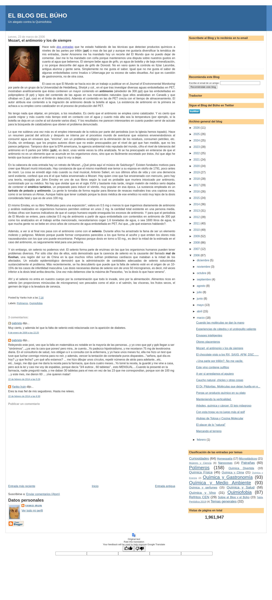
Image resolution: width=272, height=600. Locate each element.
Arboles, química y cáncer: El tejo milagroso (223, 405)
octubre (202, 273)
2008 (196, 242)
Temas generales (223, 501)
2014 (196, 204)
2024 (196, 140)
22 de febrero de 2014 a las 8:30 (24, 396)
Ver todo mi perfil (32, 510)
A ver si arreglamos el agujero (215, 373)
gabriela (17, 323)
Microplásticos (248, 458)
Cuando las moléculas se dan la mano (220, 322)
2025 (196, 134)
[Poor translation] (139, 549)
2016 (196, 191)
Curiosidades (199, 458)
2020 (196, 166)
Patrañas (248, 463)
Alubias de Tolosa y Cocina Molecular (219, 418)
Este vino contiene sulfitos (212, 367)
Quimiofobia (35, 303)
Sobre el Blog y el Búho (233, 497)
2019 (196, 172)
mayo (201, 304)
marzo (201, 317)
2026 (196, 127)
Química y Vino (202, 493)
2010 (196, 229)
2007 (196, 248)
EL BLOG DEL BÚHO (37, 15)
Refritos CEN (199, 497)
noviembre (204, 266)
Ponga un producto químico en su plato (221, 392)
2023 (196, 146)
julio (200, 292)
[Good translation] (128, 549)
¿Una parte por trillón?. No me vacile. (219, 360)
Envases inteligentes (209, 335)
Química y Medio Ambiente (220, 482)
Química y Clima (233, 472)
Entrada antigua (165, 486)
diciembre (203, 260)
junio (200, 298)
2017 (196, 185)
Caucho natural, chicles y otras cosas (219, 380)
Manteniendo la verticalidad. (214, 399)
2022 (196, 153)
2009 (196, 236)
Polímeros (22, 303)
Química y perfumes (203, 487)
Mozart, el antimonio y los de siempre (39, 40)
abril (200, 311)
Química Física (201, 472)
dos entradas (64, 46)
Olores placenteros (208, 341)
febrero (202, 439)
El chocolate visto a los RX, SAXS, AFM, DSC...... (227, 354)
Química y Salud (241, 487)
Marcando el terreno (209, 431)
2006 (196, 255)
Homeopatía (224, 458)
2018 (196, 178)
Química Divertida (241, 468)
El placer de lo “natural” (210, 424)
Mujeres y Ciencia (200, 463)
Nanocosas (225, 462)
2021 (196, 159)
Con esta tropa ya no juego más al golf (220, 412)
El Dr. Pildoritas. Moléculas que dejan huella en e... (228, 386)
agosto (201, 285)
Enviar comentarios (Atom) (43, 494)
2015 (196, 197)
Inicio (95, 486)
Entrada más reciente (21, 486)
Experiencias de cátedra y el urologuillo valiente (226, 329)
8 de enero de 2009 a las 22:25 (23, 332)
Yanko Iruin (19, 386)
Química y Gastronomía (228, 477)
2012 (196, 217)
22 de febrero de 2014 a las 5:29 (24, 379)
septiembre (204, 279)
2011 (196, 223)
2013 (196, 210)
